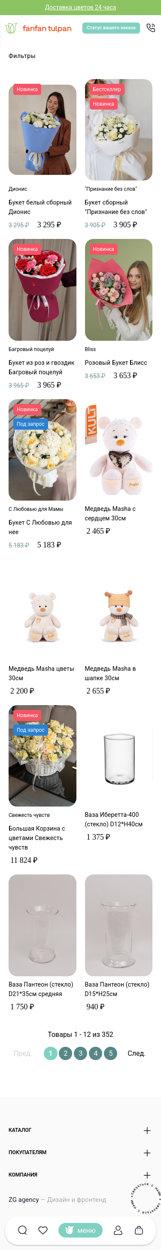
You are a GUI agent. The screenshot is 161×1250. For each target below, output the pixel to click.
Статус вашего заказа (111, 28)
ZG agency (57, 1200)
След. (137, 1053)
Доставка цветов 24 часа (80, 7)
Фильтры (22, 55)
